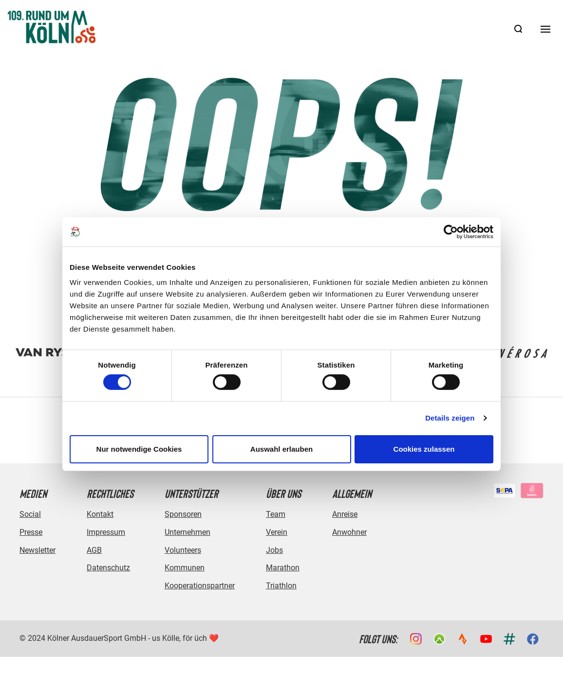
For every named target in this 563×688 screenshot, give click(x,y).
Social (30, 514)
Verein (276, 532)
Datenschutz (108, 567)
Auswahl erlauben (281, 449)
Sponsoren (183, 514)
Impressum (106, 532)
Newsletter (37, 550)
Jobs (274, 550)
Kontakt (100, 514)
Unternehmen (187, 532)
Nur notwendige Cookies (139, 449)
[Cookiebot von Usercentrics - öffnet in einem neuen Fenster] (450, 231)
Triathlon (281, 585)
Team (275, 514)
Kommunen (185, 567)
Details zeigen (449, 418)
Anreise (344, 514)
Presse (30, 532)
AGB (94, 550)
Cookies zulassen (424, 449)
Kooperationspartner (200, 585)
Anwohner (349, 532)
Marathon (283, 567)
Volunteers (183, 550)
